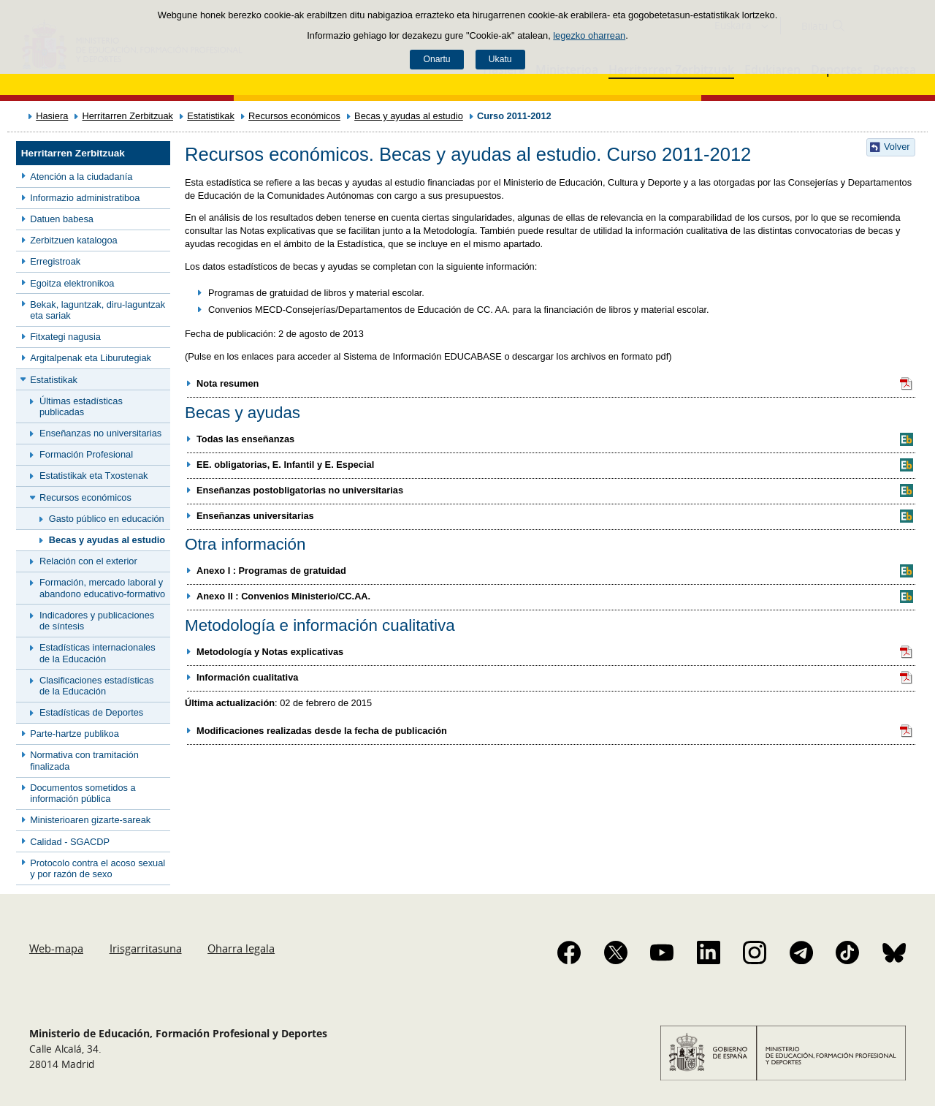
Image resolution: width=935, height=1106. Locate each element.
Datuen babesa (62, 218)
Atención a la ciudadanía (81, 176)
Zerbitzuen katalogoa (74, 240)
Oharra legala (241, 948)
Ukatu (500, 59)
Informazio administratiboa (85, 197)
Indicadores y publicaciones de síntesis (96, 621)
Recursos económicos (294, 115)
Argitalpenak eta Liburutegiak (90, 357)
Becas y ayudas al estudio (408, 115)
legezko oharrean (589, 35)
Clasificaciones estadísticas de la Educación (96, 686)
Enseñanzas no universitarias (100, 433)
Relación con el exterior (88, 561)
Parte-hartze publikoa (74, 733)
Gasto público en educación (106, 518)
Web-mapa (56, 948)
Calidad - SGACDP (70, 841)
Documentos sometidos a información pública (82, 793)
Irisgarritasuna (146, 948)
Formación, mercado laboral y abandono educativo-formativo (102, 588)
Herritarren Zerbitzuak (127, 115)
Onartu (436, 59)
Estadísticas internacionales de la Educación (97, 653)
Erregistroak (55, 261)
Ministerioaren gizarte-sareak (90, 819)
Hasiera (52, 115)
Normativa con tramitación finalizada (84, 760)
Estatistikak (210, 115)
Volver (897, 146)
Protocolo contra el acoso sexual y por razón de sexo (97, 868)
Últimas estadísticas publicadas (81, 406)
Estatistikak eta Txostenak (93, 475)
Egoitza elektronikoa (72, 283)
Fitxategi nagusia (65, 336)
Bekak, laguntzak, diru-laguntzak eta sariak (97, 310)
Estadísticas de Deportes (91, 712)
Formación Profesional (86, 454)
